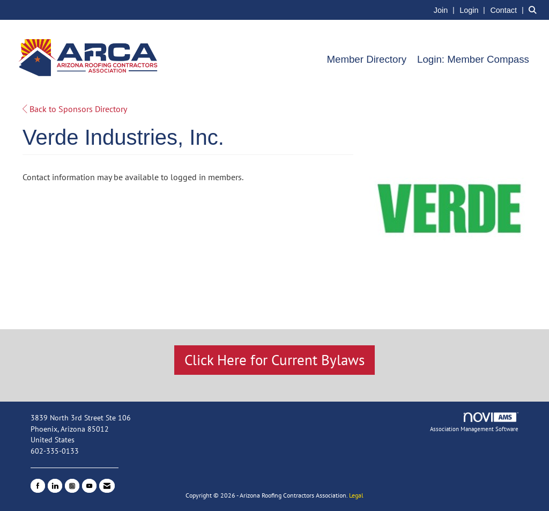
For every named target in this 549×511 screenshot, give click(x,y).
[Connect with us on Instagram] (72, 486)
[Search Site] (535, 9)
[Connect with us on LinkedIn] (55, 486)
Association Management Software (474, 422)
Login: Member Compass (473, 59)
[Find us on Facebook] (38, 486)
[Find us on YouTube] (89, 486)
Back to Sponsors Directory (75, 108)
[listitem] (445, 9)
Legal (356, 495)
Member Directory (366, 59)
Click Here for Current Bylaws (274, 359)
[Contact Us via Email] (107, 486)
